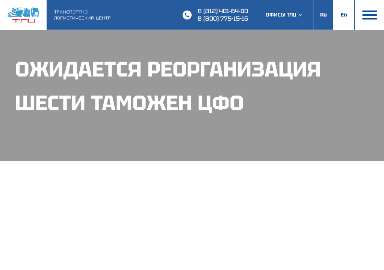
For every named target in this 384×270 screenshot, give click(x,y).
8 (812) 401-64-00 (223, 11)
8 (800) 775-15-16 (223, 18)
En (344, 14)
